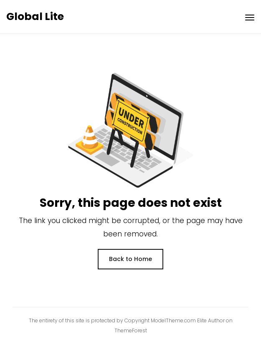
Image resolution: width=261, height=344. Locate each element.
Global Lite (35, 16)
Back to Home (130, 259)
